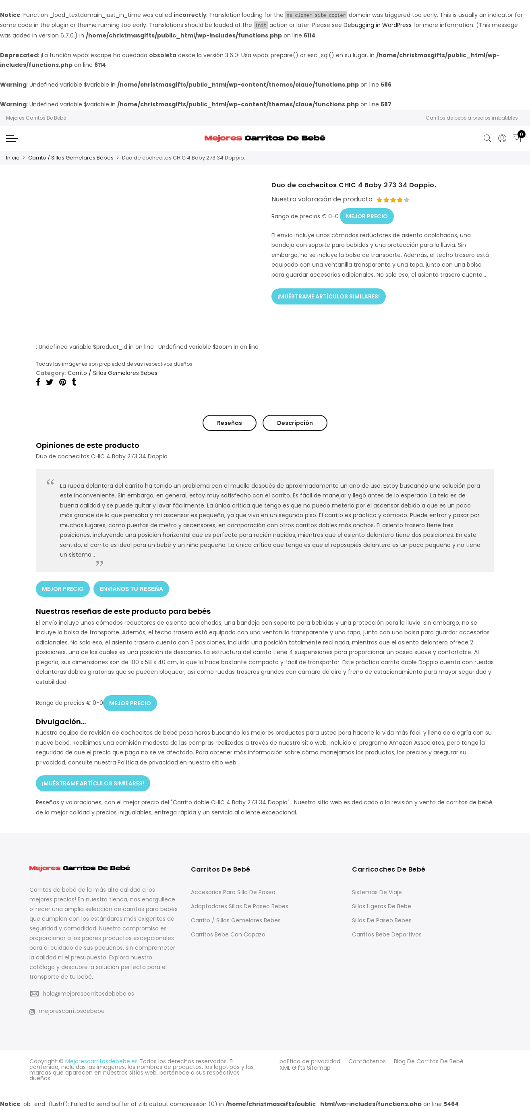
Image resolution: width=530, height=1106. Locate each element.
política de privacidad (309, 1058)
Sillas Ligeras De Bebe (381, 903)
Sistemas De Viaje (377, 889)
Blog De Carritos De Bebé (429, 1058)
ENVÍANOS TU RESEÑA (132, 587)
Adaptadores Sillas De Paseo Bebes (239, 903)
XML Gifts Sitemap (305, 1064)
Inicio (13, 158)
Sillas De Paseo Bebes (382, 917)
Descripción (295, 422)
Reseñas (229, 422)
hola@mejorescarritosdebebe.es (88, 990)
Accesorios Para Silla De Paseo (233, 889)
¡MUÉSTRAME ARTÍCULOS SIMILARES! (328, 294)
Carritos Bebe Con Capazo (228, 932)
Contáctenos (367, 1058)
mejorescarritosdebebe (67, 1008)
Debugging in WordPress (378, 25)
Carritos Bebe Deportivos (387, 932)
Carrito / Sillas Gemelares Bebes (71, 158)
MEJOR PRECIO (367, 215)
